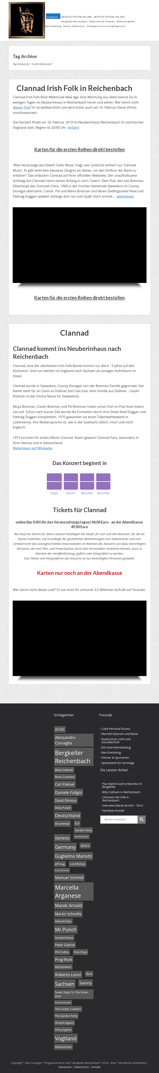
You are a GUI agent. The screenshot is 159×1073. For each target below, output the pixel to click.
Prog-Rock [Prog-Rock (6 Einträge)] (63, 959)
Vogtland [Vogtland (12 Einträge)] (66, 1038)
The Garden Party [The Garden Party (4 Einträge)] (66, 1016)
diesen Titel (21, 107)
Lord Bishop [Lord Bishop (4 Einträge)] (77, 864)
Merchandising (53, 26)
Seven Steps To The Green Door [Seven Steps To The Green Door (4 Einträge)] (72, 994)
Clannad (74, 332)
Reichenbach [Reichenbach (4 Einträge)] (63, 967)
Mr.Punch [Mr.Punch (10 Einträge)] (66, 929)
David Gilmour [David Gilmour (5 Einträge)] (66, 800)
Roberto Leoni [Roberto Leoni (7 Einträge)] (68, 974)
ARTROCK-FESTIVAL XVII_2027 (109, 16)
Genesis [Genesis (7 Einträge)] (62, 838)
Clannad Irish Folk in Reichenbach (74, 88)
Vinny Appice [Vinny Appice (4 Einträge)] (63, 1030)
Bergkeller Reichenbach (74, 21)
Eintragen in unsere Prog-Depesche (106, 26)
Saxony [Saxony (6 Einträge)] (85, 982)
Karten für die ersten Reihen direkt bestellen (79, 149)
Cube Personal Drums (115, 729)
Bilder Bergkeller (126, 21)
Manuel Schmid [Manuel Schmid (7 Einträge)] (69, 877)
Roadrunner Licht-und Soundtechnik (115, 740)
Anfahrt (73, 127)
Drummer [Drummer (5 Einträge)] (62, 823)
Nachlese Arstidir (113, 810)
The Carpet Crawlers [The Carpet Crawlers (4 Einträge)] (68, 1009)
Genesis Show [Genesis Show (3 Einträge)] (82, 836)
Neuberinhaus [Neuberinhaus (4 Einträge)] (64, 938)
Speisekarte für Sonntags (117, 763)
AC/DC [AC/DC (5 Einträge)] (60, 729)
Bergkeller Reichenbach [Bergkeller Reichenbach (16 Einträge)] (73, 757)
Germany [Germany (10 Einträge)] (65, 847)
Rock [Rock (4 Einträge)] (89, 974)
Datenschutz (81, 1067)
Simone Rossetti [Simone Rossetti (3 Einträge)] (63, 1002)
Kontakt (96, 1067)
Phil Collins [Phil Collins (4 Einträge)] (62, 952)
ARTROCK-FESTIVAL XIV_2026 (76, 16)
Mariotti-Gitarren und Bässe (119, 734)
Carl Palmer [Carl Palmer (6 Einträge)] (65, 784)
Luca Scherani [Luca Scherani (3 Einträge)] (62, 870)
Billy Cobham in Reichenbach (121, 792)
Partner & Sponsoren (74, 26)
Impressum (65, 1067)
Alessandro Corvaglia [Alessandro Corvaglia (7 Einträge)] (65, 740)
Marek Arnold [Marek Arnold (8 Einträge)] (68, 905)
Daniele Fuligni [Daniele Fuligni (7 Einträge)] (68, 792)
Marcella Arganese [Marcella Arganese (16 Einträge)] (68, 891)
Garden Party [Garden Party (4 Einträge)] (83, 830)
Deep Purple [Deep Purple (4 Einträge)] (63, 808)
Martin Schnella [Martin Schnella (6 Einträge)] (68, 913)
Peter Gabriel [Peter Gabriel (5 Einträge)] (65, 945)
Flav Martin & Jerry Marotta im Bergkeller (122, 785)
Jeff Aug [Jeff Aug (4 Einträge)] (60, 864)
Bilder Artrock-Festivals (102, 21)
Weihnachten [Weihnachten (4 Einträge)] (63, 1047)
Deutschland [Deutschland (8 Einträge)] (67, 815)
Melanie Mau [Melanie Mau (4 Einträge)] (63, 921)
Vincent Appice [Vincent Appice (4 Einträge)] (64, 1023)
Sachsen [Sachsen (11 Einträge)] (65, 983)
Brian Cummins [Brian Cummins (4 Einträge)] (65, 777)
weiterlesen (125, 196)
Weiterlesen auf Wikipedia (32, 448)
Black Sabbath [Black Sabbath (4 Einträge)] (64, 770)
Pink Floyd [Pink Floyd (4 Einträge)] (80, 952)
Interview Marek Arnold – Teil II (122, 805)
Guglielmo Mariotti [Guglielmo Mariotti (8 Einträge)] (73, 856)
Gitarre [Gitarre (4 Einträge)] (85, 846)
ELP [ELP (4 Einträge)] (77, 823)
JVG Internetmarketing (116, 747)
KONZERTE (52, 17)
